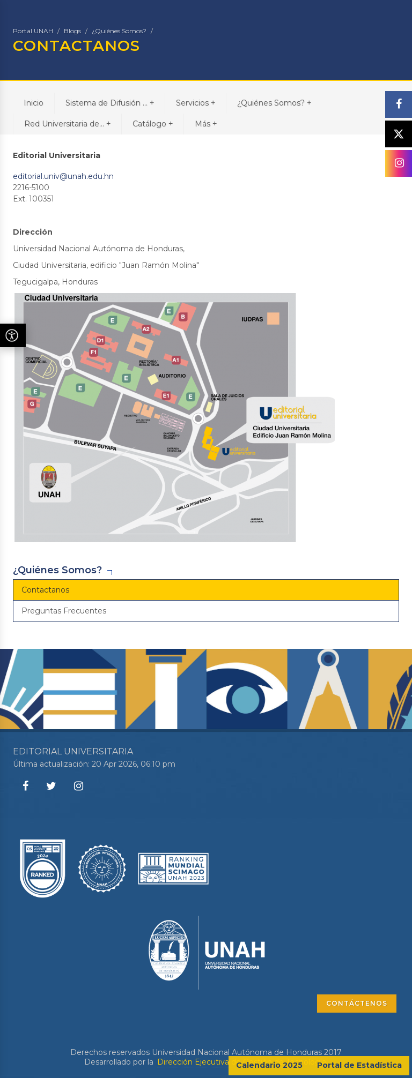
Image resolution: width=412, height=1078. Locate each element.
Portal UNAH (33, 31)
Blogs (72, 31)
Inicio (33, 103)
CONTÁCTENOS (356, 1003)
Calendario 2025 (269, 1065)
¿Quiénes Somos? (119, 31)
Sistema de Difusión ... (109, 103)
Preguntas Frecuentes (63, 611)
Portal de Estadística (359, 1065)
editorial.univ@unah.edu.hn (63, 176)
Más (206, 123)
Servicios (195, 103)
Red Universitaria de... (67, 123)
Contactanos (45, 590)
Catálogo (153, 123)
